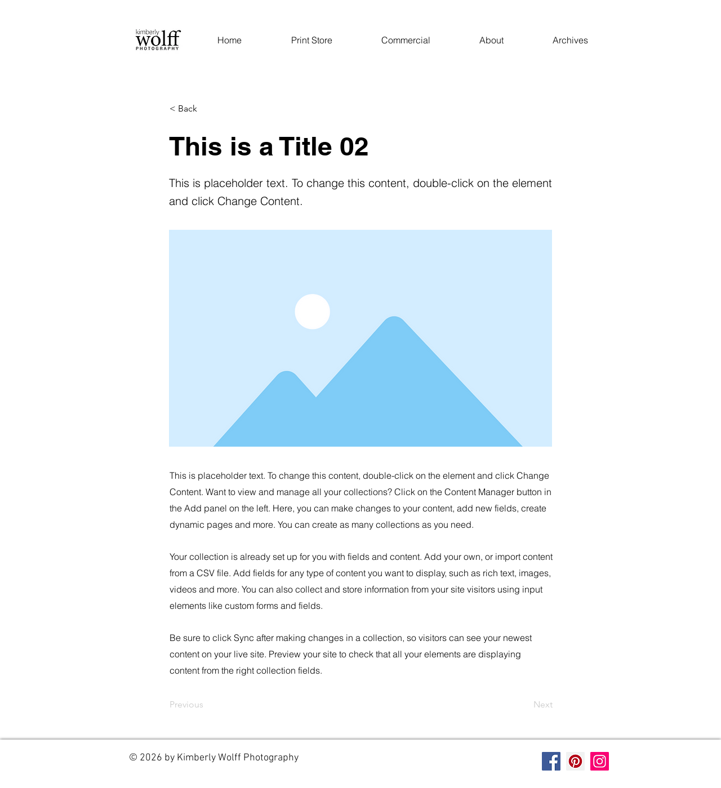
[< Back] (207, 108)
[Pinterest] (575, 761)
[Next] (524, 704)
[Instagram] (599, 761)
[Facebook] (551, 761)
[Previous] (207, 704)
